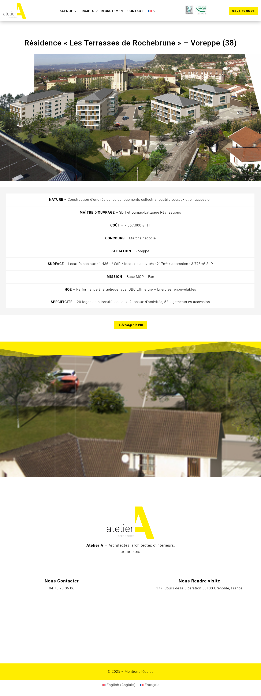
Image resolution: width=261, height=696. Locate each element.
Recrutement (113, 11)
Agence (66, 11)
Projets (86, 11)
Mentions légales (139, 672)
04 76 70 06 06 (243, 10)
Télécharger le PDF (130, 325)
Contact (135, 11)
